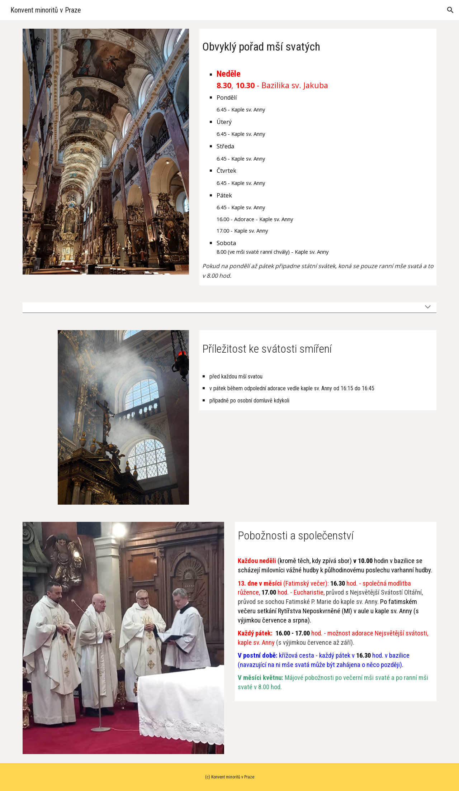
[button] (450, 10)
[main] (317, 45)
